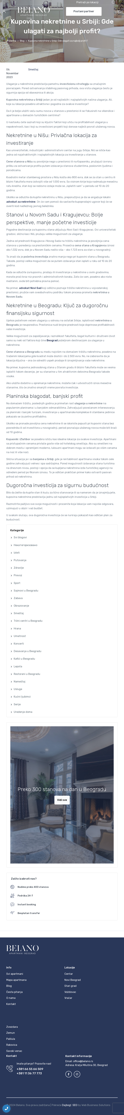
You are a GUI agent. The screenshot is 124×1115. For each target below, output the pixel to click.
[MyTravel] (33, 11)
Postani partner (83, 11)
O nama (11, 997)
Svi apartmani (14, 973)
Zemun (10, 1032)
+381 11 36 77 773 (29, 1073)
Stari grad (70, 985)
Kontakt (11, 1004)
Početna (11, 41)
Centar (68, 973)
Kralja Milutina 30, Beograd (91, 1065)
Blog (22, 41)
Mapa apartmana (16, 979)
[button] (95, 2)
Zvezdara (12, 1026)
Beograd (52, 340)
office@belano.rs (83, 1061)
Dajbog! (66, 1105)
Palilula (10, 1038)
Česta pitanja (14, 992)
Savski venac (14, 1050)
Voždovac (70, 992)
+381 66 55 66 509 (30, 1069)
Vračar (68, 997)
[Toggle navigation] (119, 11)
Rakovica (11, 1044)
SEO (74, 1105)
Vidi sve (62, 800)
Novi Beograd (72, 979)
